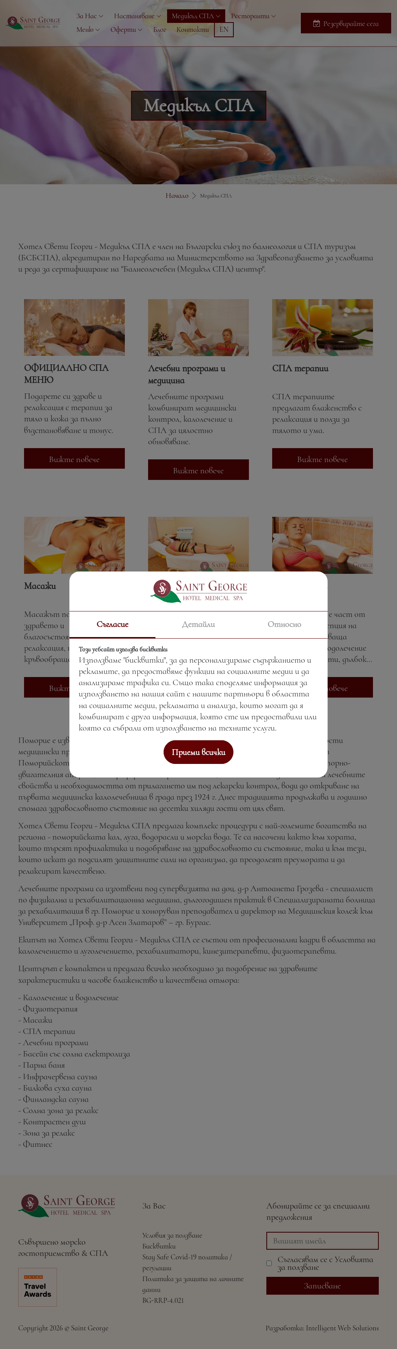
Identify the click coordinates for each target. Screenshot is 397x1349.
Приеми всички (198, 752)
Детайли (198, 624)
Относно (284, 624)
